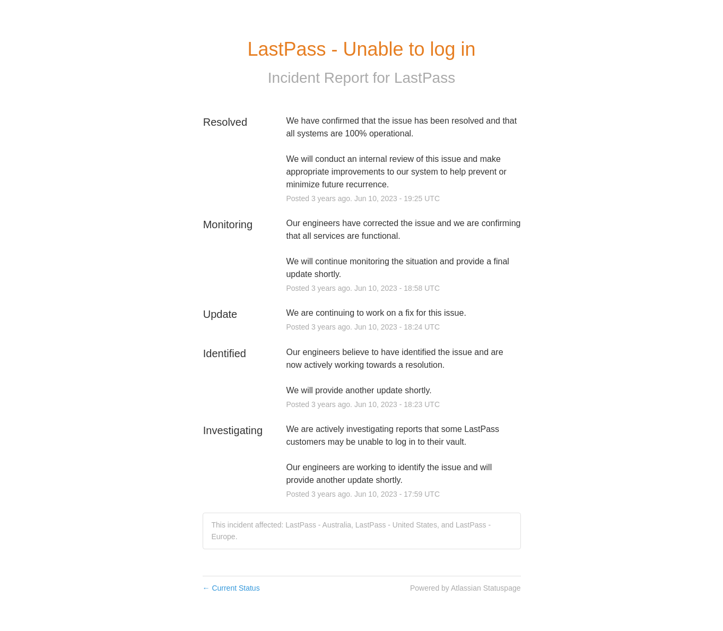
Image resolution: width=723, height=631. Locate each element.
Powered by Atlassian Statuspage (465, 588)
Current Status (231, 588)
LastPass (424, 78)
